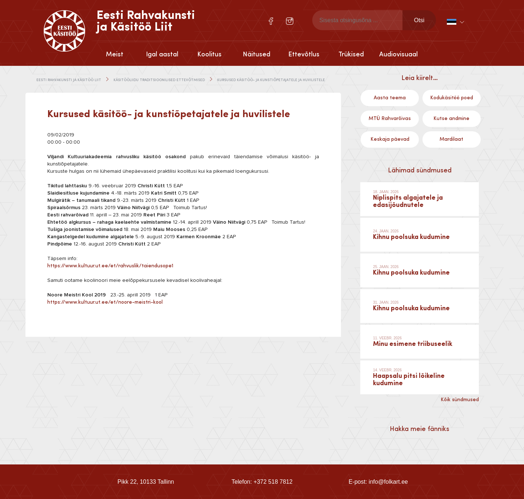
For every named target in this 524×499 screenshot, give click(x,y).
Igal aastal (162, 54)
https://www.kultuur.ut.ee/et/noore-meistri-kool (105, 302)
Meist (114, 54)
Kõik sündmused (460, 399)
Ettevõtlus (303, 54)
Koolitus (209, 54)
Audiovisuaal (398, 54)
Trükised (351, 54)
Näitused (256, 54)
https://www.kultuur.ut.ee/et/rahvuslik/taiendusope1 (110, 265)
